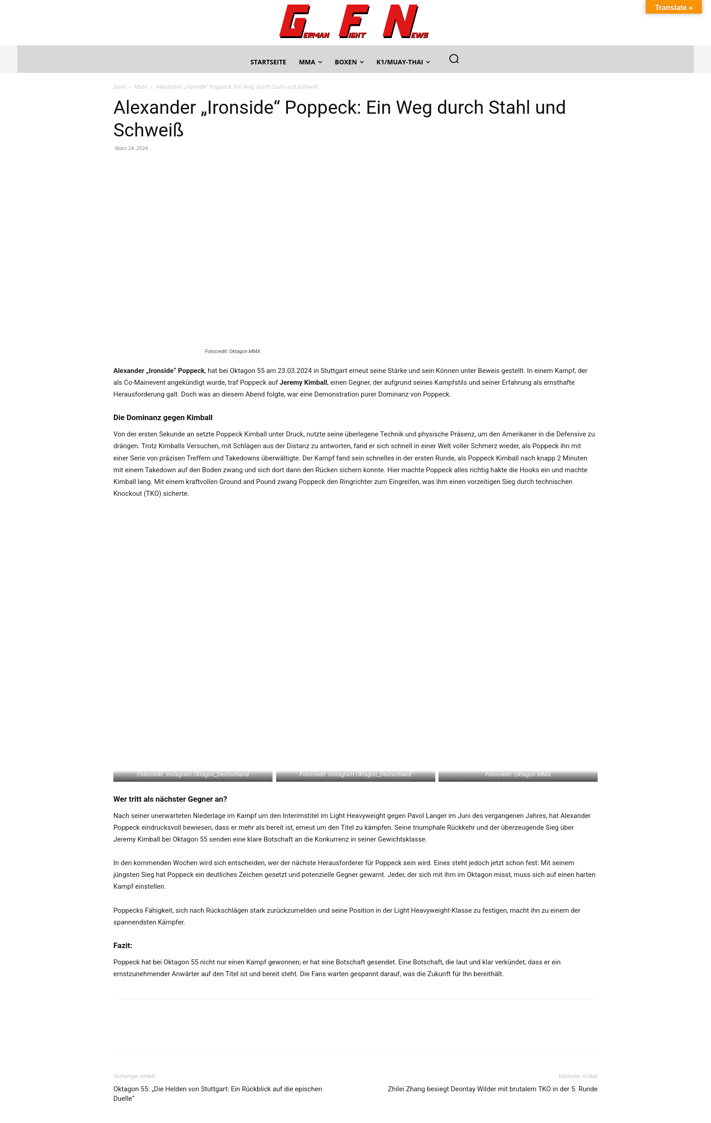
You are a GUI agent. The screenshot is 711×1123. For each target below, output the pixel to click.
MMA (140, 87)
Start (119, 87)
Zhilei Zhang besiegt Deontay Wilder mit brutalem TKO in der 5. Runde (493, 1089)
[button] (454, 58)
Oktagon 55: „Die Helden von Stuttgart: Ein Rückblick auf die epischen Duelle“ (217, 1094)
